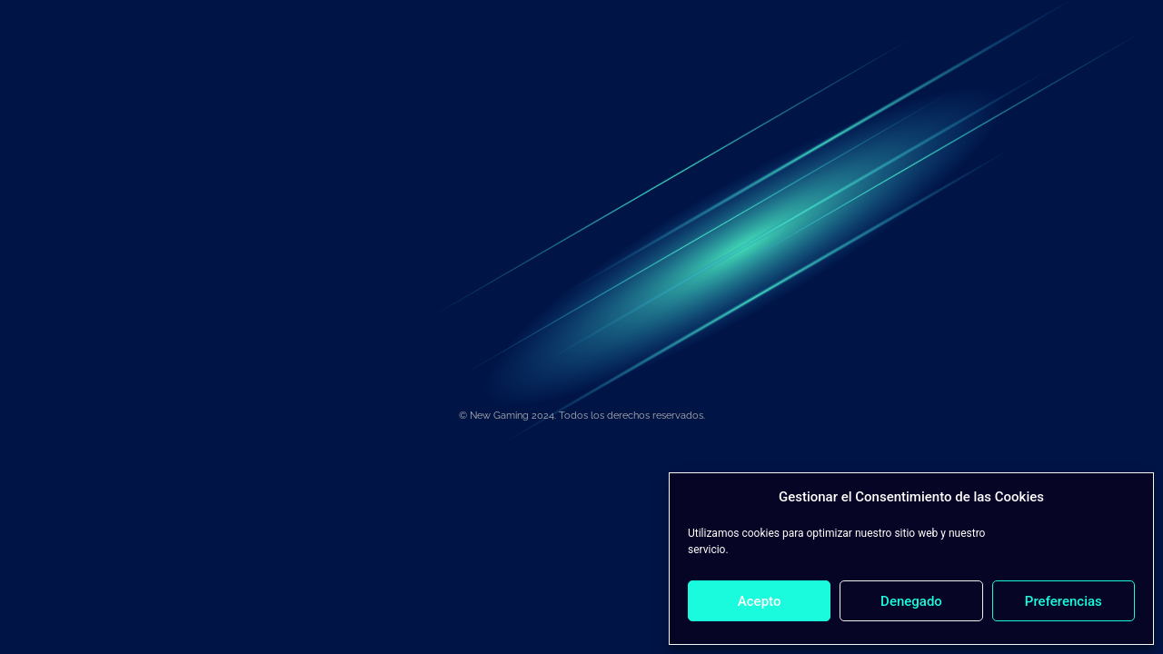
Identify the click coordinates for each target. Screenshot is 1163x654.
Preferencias (1063, 601)
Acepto (759, 601)
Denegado (911, 601)
